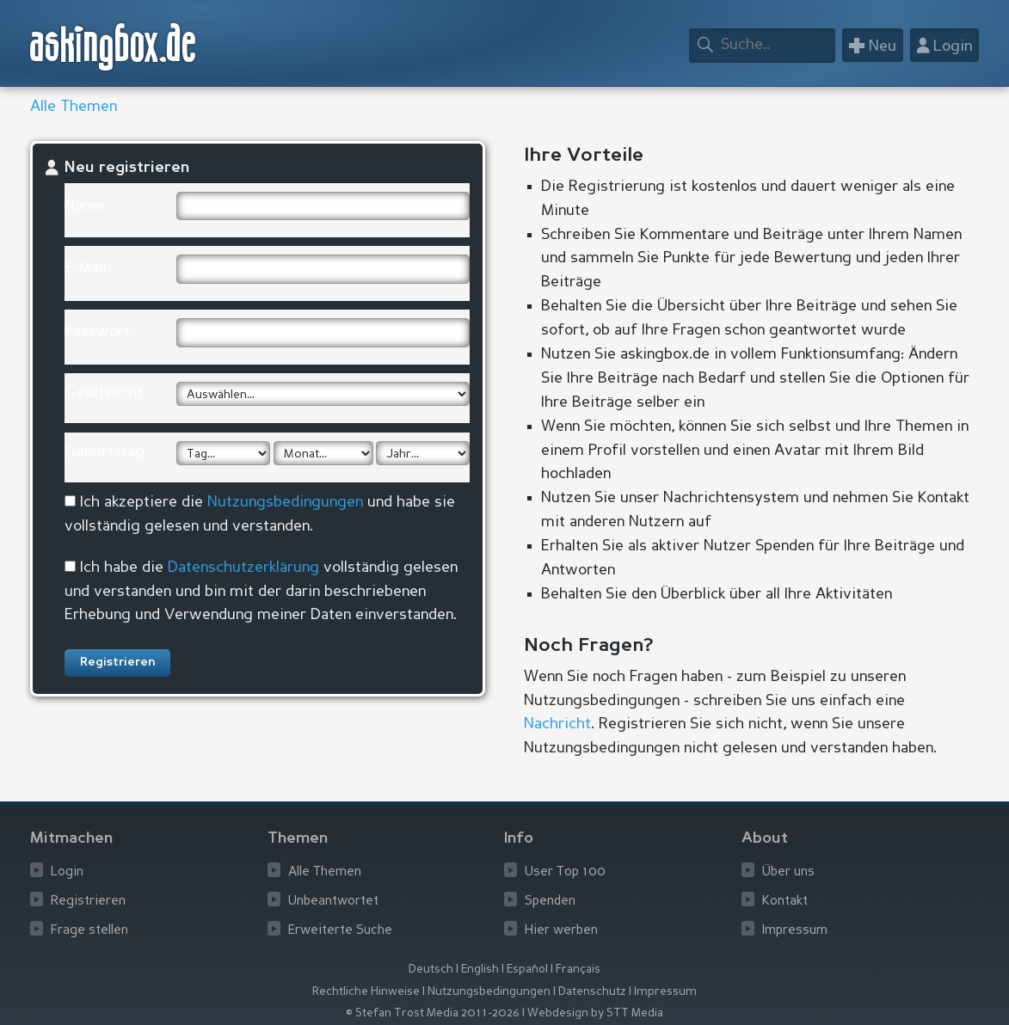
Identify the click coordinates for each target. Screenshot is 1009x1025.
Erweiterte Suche (340, 930)
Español (527, 969)
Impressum (795, 930)
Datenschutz (592, 991)
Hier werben (561, 930)
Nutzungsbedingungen (285, 502)
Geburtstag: (106, 452)
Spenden (550, 901)
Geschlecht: (105, 393)
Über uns (788, 872)
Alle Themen (73, 106)
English (480, 969)
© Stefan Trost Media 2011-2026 (433, 1013)
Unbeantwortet (333, 901)
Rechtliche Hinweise (366, 991)
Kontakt (785, 901)
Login (67, 872)
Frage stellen (89, 930)
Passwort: (99, 332)
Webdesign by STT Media (595, 1013)
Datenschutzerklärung (243, 567)
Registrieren (88, 901)
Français (578, 969)
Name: (86, 205)
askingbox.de (113, 47)
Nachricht (557, 724)
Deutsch (431, 969)
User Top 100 (565, 872)
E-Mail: (87, 268)
